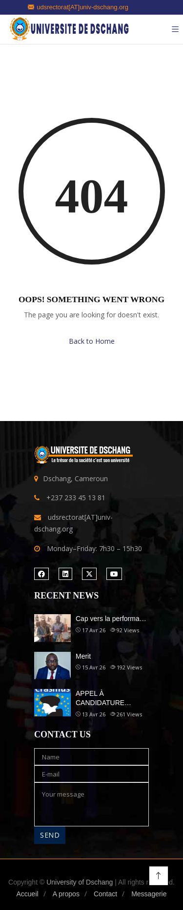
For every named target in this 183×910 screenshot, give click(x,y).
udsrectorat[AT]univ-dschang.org (78, 7)
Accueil (27, 894)
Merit (83, 656)
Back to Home (92, 341)
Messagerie (148, 894)
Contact (105, 894)
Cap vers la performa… (111, 618)
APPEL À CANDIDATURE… (103, 698)
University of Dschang (79, 882)
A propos (66, 894)
